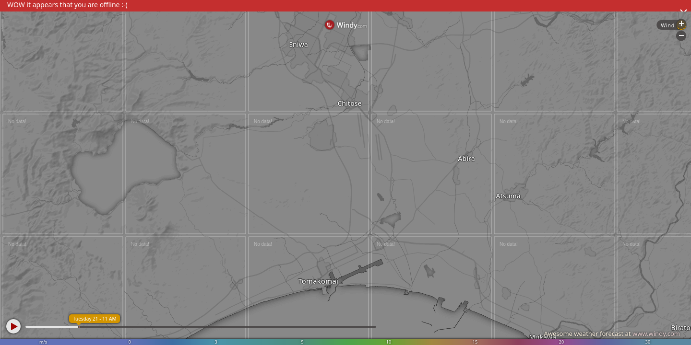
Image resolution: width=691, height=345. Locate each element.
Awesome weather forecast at (612, 333)
